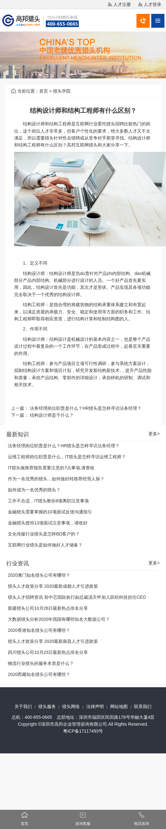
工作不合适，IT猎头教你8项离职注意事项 (48, 500)
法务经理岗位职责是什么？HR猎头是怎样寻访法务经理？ (86, 408)
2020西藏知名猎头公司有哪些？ (39, 674)
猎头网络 (71, 706)
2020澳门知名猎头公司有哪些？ (39, 575)
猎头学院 (62, 91)
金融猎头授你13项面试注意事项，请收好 (48, 522)
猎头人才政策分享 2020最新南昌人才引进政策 (53, 641)
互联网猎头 (87, 144)
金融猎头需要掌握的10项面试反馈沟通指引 (50, 511)
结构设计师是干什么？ (52, 415)
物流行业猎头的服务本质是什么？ (41, 663)
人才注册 (122, 4)
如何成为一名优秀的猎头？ (34, 489)
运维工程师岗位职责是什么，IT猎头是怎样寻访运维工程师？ (67, 456)
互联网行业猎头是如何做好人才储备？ (45, 544)
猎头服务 (47, 706)
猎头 (110, 123)
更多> (154, 434)
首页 (43, 91)
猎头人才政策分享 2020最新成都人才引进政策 (53, 586)
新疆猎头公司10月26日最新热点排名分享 (48, 608)
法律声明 (95, 706)
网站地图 (119, 706)
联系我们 (143, 706)
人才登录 (152, 4)
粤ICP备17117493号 (83, 731)
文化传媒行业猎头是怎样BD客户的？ (44, 533)
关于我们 (23, 706)
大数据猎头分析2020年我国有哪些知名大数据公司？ (59, 619)
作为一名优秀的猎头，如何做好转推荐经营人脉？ (56, 478)
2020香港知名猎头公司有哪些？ (39, 630)
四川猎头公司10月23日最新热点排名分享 (48, 652)
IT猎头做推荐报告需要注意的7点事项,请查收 (51, 467)
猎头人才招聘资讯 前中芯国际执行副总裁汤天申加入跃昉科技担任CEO (77, 597)
